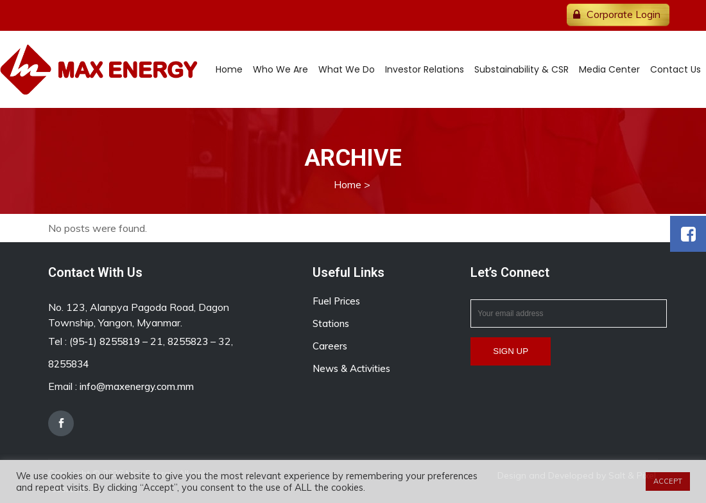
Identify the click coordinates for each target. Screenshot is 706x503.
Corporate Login (623, 14)
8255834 (68, 364)
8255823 (188, 341)
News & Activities (351, 368)
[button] (688, 234)
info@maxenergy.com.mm (137, 386)
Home (347, 184)
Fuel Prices (336, 301)
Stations (331, 323)
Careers (330, 346)
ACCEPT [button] (667, 481)
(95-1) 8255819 (104, 341)
